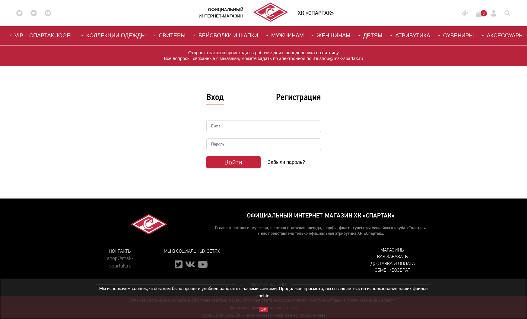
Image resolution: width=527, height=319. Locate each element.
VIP (15, 35)
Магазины (392, 250)
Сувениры (455, 35)
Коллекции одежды (112, 35)
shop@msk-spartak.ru (120, 261)
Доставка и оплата (392, 263)
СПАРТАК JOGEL (51, 36)
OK (263, 309)
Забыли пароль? (286, 162)
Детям (369, 35)
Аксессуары (502, 35)
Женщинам (330, 35)
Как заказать (392, 256)
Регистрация (298, 97)
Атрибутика (409, 35)
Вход (215, 97)
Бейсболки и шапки (225, 35)
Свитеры (169, 35)
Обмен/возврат (392, 270)
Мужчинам (284, 35)
